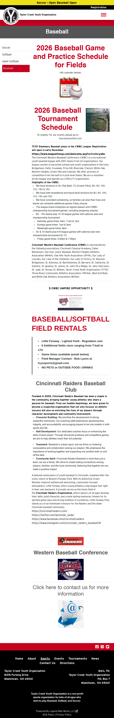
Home (19, 658)
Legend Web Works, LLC (63, 711)
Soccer (6, 47)
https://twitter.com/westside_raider (53, 515)
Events (59, 658)
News (95, 658)
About (32, 658)
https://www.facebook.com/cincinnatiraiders (58, 519)
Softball (7, 54)
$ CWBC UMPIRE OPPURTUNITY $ (71, 288)
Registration (99, 7)
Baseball (8, 68)
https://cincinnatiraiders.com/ (49, 511)
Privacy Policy (63, 714)
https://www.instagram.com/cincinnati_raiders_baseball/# (66, 522)
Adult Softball (10, 61)
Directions (67, 663)
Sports (45, 658)
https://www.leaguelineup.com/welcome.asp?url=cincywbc (68, 153)
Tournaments (77, 658)
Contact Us (47, 663)
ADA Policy (48, 714)
